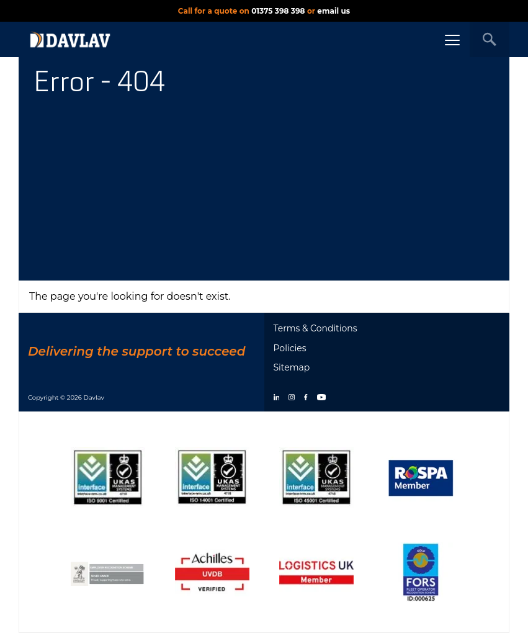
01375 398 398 (278, 11)
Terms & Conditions (315, 328)
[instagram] (292, 398)
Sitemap (292, 367)
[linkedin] (277, 398)
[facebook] (305, 398)
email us (333, 11)
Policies (290, 348)
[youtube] (321, 398)
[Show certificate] (108, 476)
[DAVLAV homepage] (70, 39)
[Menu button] (452, 39)
